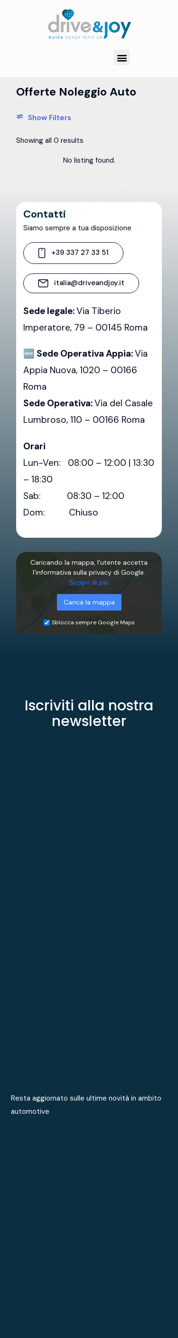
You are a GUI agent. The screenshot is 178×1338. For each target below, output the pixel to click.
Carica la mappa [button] (89, 602)
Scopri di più (89, 582)
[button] (122, 57)
